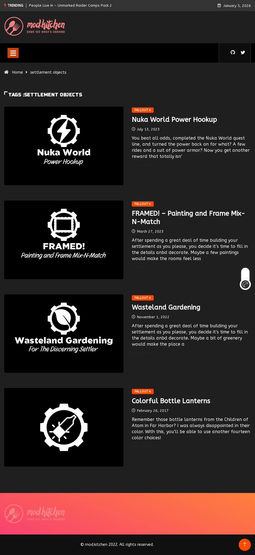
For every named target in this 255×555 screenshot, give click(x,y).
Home (17, 72)
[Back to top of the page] (245, 545)
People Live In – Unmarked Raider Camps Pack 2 (70, 5)
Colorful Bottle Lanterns (171, 401)
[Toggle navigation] (13, 53)
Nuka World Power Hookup (174, 120)
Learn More (146, 165)
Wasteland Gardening (166, 307)
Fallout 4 (143, 110)
